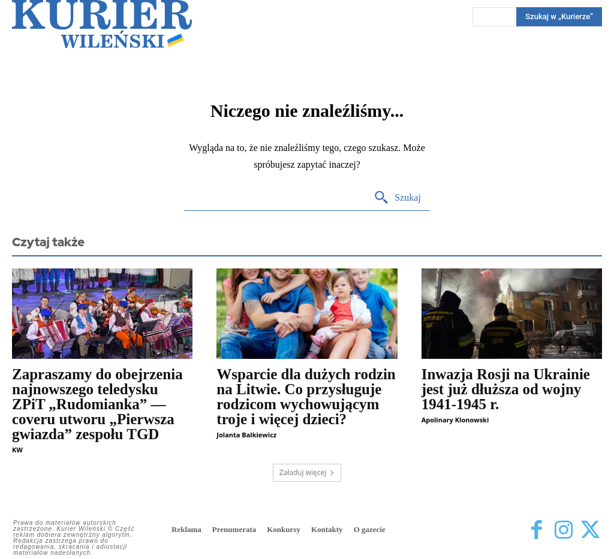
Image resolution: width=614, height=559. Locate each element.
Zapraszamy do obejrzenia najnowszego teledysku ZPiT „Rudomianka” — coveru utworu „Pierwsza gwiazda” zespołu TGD (97, 404)
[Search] (397, 198)
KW (17, 449)
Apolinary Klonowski (455, 419)
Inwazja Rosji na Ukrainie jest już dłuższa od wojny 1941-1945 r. (506, 389)
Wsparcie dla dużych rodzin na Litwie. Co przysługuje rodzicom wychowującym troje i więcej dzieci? (305, 396)
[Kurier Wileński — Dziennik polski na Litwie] (102, 24)
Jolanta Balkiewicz (246, 434)
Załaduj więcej (307, 472)
